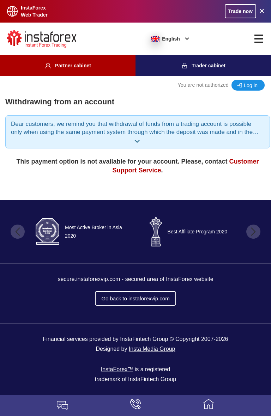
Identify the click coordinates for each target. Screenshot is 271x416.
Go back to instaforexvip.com (135, 298)
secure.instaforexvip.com (89, 279)
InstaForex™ (117, 369)
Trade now (240, 11)
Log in (251, 85)
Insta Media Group (152, 349)
